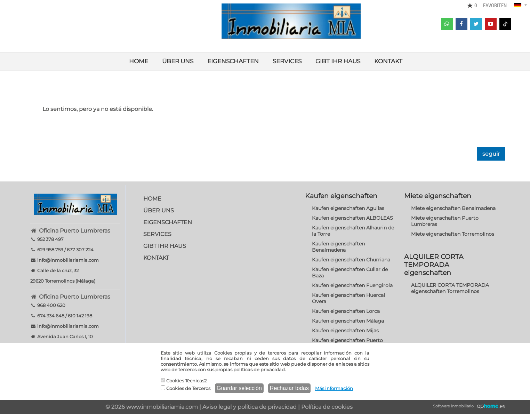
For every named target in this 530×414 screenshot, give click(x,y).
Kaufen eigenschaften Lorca (346, 311)
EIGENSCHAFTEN (233, 61)
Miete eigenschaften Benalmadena (453, 208)
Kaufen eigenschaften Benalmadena (338, 247)
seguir (491, 154)
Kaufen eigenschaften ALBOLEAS (352, 218)
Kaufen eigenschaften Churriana (351, 260)
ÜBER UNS (177, 61)
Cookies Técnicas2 (184, 380)
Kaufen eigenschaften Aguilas (348, 208)
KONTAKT (388, 61)
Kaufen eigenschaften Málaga (348, 321)
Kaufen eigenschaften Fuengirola (352, 285)
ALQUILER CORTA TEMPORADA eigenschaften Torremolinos (450, 288)
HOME (138, 61)
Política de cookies (327, 407)
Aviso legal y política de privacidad (249, 407)
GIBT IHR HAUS (337, 61)
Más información (334, 388)
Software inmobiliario (453, 406)
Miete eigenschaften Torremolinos (452, 234)
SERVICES (287, 61)
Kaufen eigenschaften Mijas (345, 330)
